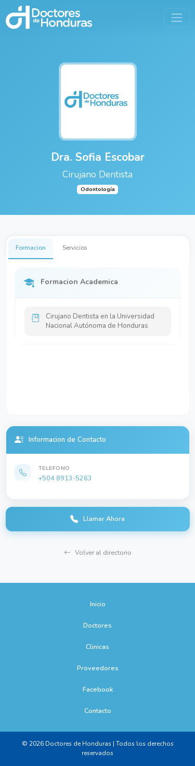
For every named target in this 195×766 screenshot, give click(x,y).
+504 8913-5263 (65, 478)
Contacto (97, 710)
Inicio (98, 603)
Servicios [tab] (74, 248)
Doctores (97, 625)
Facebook (98, 689)
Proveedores (98, 667)
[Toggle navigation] (176, 17)
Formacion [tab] (31, 248)
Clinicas (97, 646)
